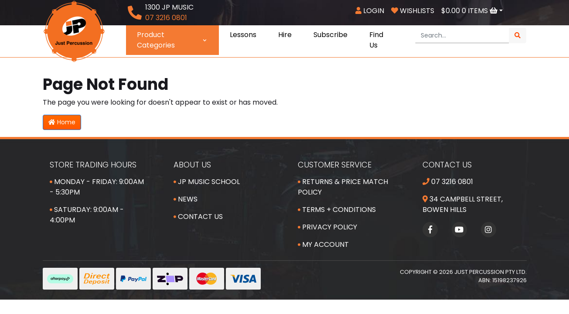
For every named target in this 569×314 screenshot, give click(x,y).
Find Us (376, 40)
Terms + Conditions (337, 210)
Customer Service (334, 164)
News (186, 199)
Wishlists (412, 11)
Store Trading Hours (93, 164)
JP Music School (207, 182)
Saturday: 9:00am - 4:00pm (87, 215)
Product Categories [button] (172, 40)
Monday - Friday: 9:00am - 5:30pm (97, 187)
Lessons (243, 35)
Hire (285, 35)
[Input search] (462, 35)
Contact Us (198, 217)
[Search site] (517, 35)
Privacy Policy (327, 227)
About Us (192, 164)
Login (369, 11)
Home (61, 122)
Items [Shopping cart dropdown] (470, 11)
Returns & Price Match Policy (343, 187)
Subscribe (330, 35)
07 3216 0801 (447, 182)
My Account (323, 244)
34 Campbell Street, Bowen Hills (462, 204)
